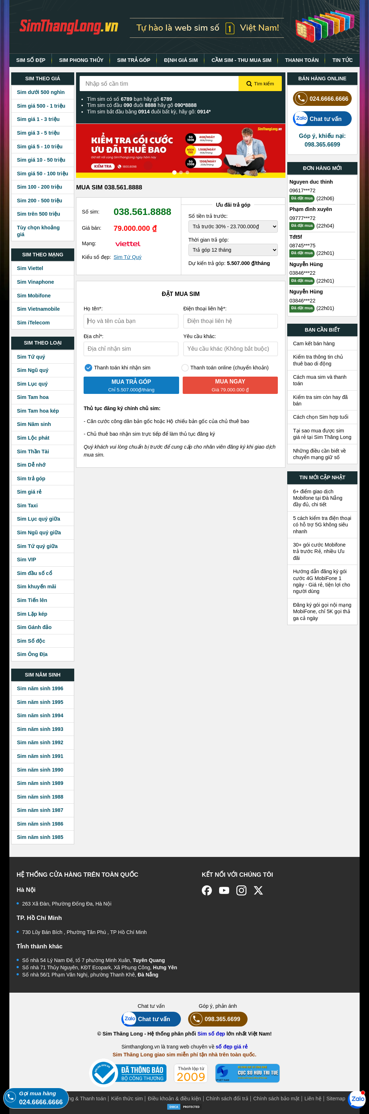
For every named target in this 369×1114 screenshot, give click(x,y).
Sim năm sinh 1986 (40, 824)
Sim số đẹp (211, 1034)
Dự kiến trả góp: (229, 263)
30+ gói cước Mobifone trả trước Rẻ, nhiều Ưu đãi (319, 551)
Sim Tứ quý (31, 357)
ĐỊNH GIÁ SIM (181, 60)
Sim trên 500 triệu (38, 214)
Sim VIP (26, 559)
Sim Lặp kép (32, 614)
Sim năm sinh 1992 (40, 742)
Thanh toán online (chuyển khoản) (225, 368)
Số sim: (90, 212)
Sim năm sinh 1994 (40, 715)
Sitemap (335, 1098)
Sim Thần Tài (33, 451)
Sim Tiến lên (32, 600)
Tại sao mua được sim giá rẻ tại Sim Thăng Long (322, 434)
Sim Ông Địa (32, 654)
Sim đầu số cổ (34, 573)
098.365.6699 (214, 1019)
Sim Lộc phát (33, 438)
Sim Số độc (31, 641)
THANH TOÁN (302, 60)
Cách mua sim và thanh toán (320, 380)
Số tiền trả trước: (208, 216)
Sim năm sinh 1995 (40, 702)
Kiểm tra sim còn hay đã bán (320, 400)
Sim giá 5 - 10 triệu (39, 146)
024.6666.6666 (320, 98)
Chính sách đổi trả (227, 1098)
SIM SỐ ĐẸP (30, 60)
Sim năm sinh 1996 (40, 688)
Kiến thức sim (127, 1098)
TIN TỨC (342, 60)
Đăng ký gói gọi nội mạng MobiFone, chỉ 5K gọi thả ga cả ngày (322, 611)
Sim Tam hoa (33, 397)
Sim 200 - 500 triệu (39, 200)
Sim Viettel (30, 268)
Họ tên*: (93, 308)
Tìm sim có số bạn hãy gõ (129, 99)
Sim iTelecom (33, 322)
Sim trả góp (31, 478)
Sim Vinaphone (35, 282)
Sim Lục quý (32, 384)
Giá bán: (91, 228)
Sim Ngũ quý (32, 370)
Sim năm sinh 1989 (40, 783)
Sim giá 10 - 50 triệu (41, 160)
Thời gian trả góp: (208, 240)
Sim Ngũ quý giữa (39, 532)
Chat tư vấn (317, 118)
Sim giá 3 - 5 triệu (38, 133)
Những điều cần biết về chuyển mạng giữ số (319, 454)
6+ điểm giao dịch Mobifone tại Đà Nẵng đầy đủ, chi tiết (317, 498)
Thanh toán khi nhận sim (117, 368)
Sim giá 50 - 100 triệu (42, 173)
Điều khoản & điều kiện (174, 1098)
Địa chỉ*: (93, 336)
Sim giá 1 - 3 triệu (38, 119)
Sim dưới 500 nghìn (41, 92)
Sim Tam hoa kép (38, 411)
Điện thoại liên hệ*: (205, 308)
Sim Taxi (27, 505)
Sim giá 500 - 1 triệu (41, 106)
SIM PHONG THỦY (81, 60)
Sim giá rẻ (29, 492)
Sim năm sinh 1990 (40, 770)
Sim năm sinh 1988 (40, 797)
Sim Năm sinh (34, 424)
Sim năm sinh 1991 (40, 756)
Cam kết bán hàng (314, 343)
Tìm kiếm (260, 84)
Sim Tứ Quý (127, 257)
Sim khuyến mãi (36, 586)
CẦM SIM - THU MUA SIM (241, 60)
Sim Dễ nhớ (31, 465)
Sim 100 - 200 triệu (39, 187)
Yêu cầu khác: (199, 336)
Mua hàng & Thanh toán (78, 1098)
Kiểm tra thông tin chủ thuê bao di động (318, 360)
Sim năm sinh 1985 (40, 837)
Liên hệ (312, 1098)
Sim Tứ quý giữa (37, 546)
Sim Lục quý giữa (38, 519)
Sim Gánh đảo (34, 627)
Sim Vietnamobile (38, 309)
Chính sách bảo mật (276, 1098)
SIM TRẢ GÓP (133, 60)
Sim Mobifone (34, 295)
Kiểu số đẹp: (96, 257)
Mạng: (89, 243)
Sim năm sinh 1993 (40, 729)
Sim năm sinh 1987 (40, 810)
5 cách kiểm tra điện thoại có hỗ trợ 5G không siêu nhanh (322, 524)
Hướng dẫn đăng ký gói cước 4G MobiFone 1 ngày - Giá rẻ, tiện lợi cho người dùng (321, 581)
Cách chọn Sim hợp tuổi (320, 417)
